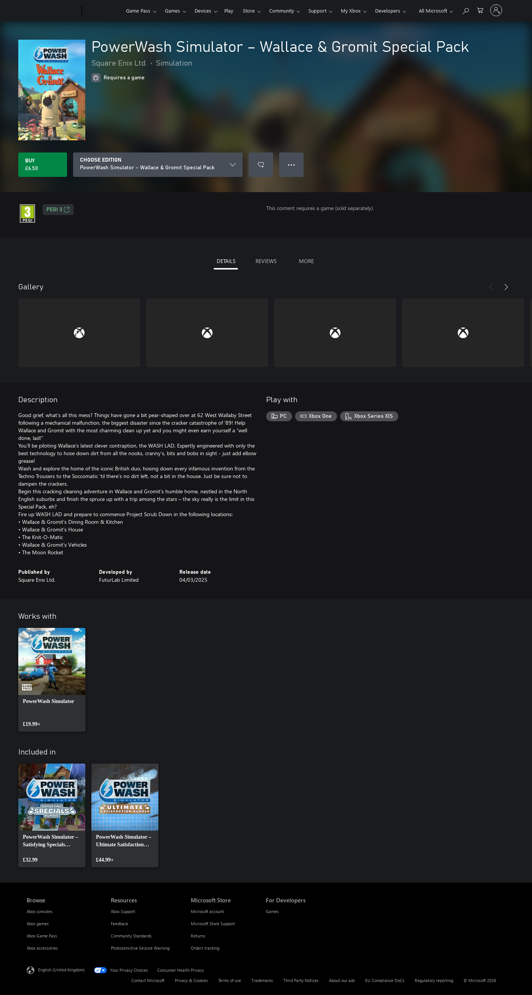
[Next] (506, 287)
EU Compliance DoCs (384, 980)
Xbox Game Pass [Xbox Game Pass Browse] (42, 935)
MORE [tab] (306, 261)
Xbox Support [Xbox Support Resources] (123, 911)
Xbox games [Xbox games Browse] (38, 923)
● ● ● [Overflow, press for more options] (291, 164)
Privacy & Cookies (191, 980)
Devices (203, 10)
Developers (387, 10)
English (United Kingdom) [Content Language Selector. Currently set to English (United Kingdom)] (61, 969)
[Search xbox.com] (465, 9)
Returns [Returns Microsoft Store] (198, 935)
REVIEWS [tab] (266, 261)
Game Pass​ (138, 10)
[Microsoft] (53, 10)
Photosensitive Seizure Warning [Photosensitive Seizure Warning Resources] (140, 947)
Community (281, 10)
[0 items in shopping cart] (480, 10)
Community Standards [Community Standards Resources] (131, 935)
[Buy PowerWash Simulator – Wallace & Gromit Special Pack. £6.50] (42, 164)
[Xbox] (103, 10)
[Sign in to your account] (496, 10)
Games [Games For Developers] (272, 911)
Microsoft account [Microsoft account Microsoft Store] (207, 911)
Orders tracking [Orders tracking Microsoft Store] (205, 947)
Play (228, 10)
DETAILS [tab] (226, 261)
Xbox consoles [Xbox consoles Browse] (40, 911)
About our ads (342, 980)
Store (249, 10)
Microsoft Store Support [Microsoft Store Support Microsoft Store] (213, 923)
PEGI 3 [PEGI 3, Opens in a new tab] (58, 210)
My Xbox (351, 10)
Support (317, 10)
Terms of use (229, 980)
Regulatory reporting (434, 980)
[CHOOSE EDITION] (158, 164)
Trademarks (262, 980)
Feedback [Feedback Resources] (119, 923)
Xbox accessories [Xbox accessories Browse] (42, 947)
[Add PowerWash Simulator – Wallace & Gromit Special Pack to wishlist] (261, 164)
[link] (51, 680)
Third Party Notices (301, 980)
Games (172, 10)
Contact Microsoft (148, 980)
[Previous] (490, 287)
